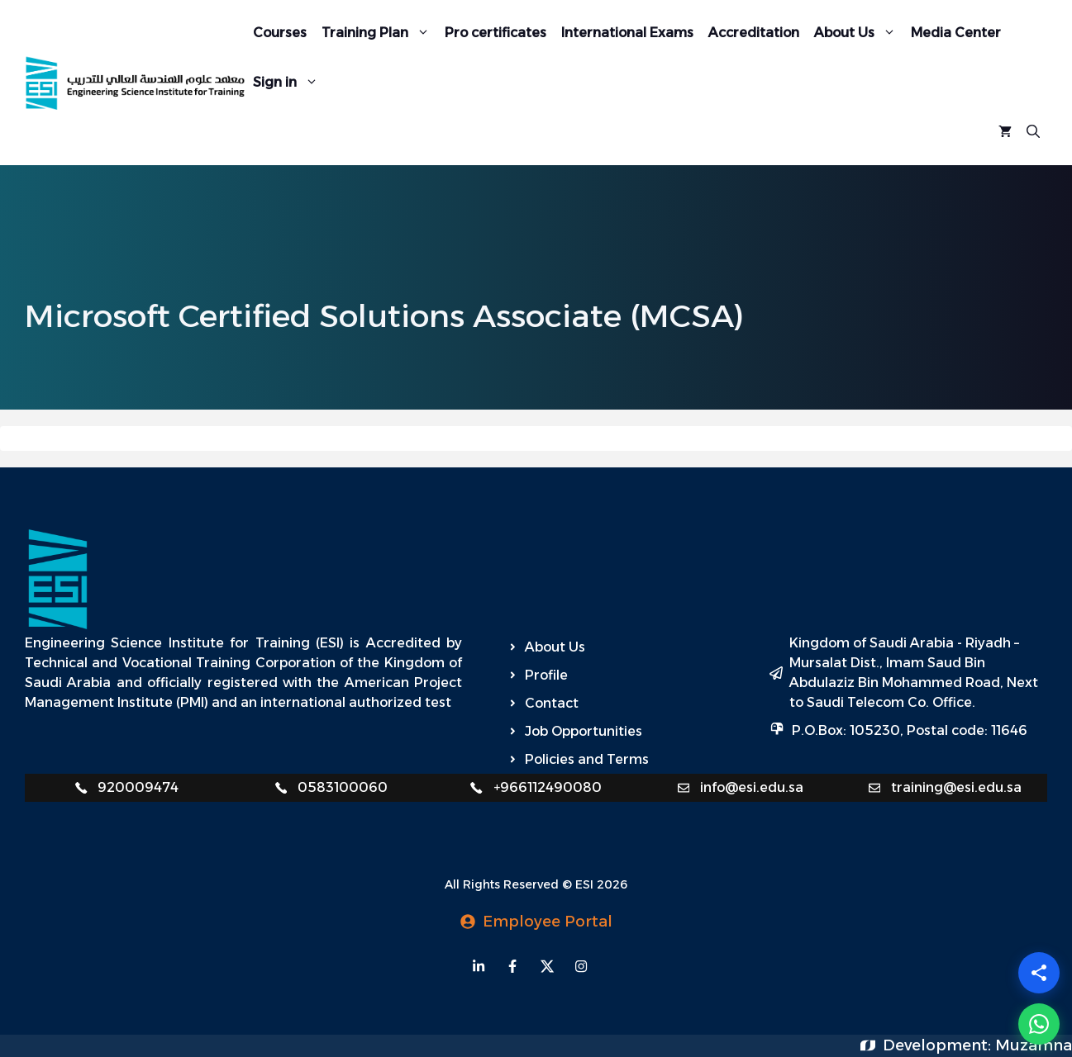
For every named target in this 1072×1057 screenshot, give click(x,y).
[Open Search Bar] (1033, 132)
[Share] (1039, 972)
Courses (280, 32)
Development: (939, 1045)
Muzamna (1033, 1045)
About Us (858, 33)
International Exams (627, 32)
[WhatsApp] (1039, 1024)
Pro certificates (495, 32)
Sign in (289, 82)
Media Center (956, 32)
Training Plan (379, 33)
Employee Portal (547, 921)
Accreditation (753, 32)
